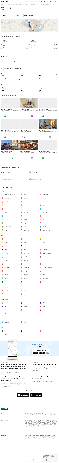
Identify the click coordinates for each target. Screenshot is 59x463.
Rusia (43, 428)
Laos (48, 421)
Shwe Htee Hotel (5, 130)
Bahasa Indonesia (50, 413)
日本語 (26, 413)
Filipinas (38, 422)
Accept (50, 459)
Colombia (40, 460)
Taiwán (37, 423)
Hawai (28, 460)
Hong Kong (53, 420)
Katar (44, 422)
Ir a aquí (17, 15)
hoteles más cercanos (28, 15)
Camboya (39, 421)
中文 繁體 (31, 413)
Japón (36, 421)
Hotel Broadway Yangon (6, 151)
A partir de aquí (6, 15)
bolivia (35, 460)
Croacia (29, 426)
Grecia (54, 425)
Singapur (52, 422)
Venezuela (33, 461)
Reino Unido (43, 425)
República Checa (49, 424)
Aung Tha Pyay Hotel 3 (6, 109)
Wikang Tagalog (29, 414)
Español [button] (56, 1)
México (49, 428)
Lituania (41, 426)
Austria (29, 424)
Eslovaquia (33, 428)
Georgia (49, 420)
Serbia (55, 427)
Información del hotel (38, 1)
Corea (42, 421)
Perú (36, 461)
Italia (39, 426)
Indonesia (26, 421)
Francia (39, 425)
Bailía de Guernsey (49, 425)
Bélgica (39, 424)
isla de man (35, 426)
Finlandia (36, 425)
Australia (39, 461)
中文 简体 (35, 413)
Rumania (52, 427)
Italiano (43, 414)
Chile (37, 460)
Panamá (52, 428)
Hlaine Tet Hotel (24, 130)
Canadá (46, 428)
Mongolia (26, 422)
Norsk (51, 414)
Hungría (26, 426)
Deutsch (37, 414)
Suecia (26, 428)
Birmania (55, 421)
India (31, 421)
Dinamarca (26, 425)
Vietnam (40, 423)
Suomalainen (47, 414)
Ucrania (40, 428)
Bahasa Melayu (44, 413)
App (53, 1)
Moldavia (52, 426)
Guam (42, 461)
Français (33, 414)
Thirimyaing (6, 8)
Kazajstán (45, 421)
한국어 (39, 413)
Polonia (45, 427)
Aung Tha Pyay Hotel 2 (44, 109)
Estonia (30, 425)
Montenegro (26, 427)
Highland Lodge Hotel (44, 151)
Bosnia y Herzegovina (34, 424)
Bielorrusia (37, 428)
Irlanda (32, 426)
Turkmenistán (30, 423)
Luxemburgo (45, 426)
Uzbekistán (44, 423)
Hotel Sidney (42, 130)
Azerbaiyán (37, 420)
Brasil (30, 461)
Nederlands (26, 415)
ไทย (41, 413)
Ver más (56, 74)
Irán (33, 421)
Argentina (31, 460)
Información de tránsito (29, 1)
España (33, 425)
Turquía (34, 423)
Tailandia (26, 423)
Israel (29, 421)
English (28, 413)
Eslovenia (28, 428)
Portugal (48, 427)
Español (40, 414)
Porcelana (46, 420)
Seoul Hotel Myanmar (25, 151)
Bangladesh (42, 420)
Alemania (54, 424)
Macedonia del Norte (32, 427)
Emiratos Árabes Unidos (28, 420)
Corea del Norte (48, 423)
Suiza (45, 424)
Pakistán (41, 422)
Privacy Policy (46, 457)
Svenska (54, 414)
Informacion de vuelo (47, 1)
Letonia (49, 426)
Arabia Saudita (48, 422)
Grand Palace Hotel (24, 109)
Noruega (42, 427)
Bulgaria (42, 424)
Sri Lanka (51, 421)
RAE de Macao (30, 422)
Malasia (35, 422)
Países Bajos (38, 427)
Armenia (34, 420)
